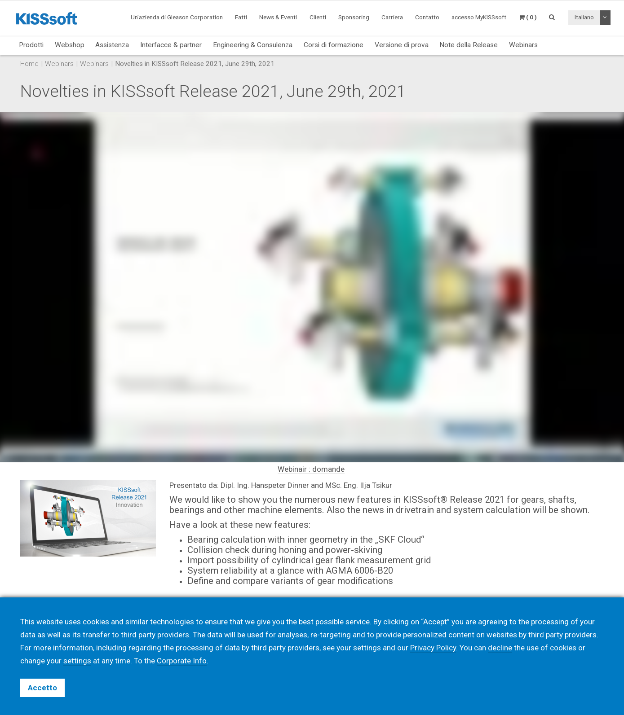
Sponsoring (353, 17)
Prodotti (31, 45)
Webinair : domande (311, 469)
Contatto (427, 17)
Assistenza (112, 45)
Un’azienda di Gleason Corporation (177, 17)
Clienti (318, 17)
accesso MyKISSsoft (478, 17)
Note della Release (468, 45)
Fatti (241, 17)
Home (29, 64)
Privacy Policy (433, 647)
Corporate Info (182, 660)
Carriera (392, 17)
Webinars (523, 45)
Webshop (69, 45)
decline (500, 647)
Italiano (584, 17)
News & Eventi (278, 17)
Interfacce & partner (171, 45)
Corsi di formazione (333, 45)
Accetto (42, 687)
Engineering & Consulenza (252, 45)
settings (77, 660)
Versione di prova (402, 45)
